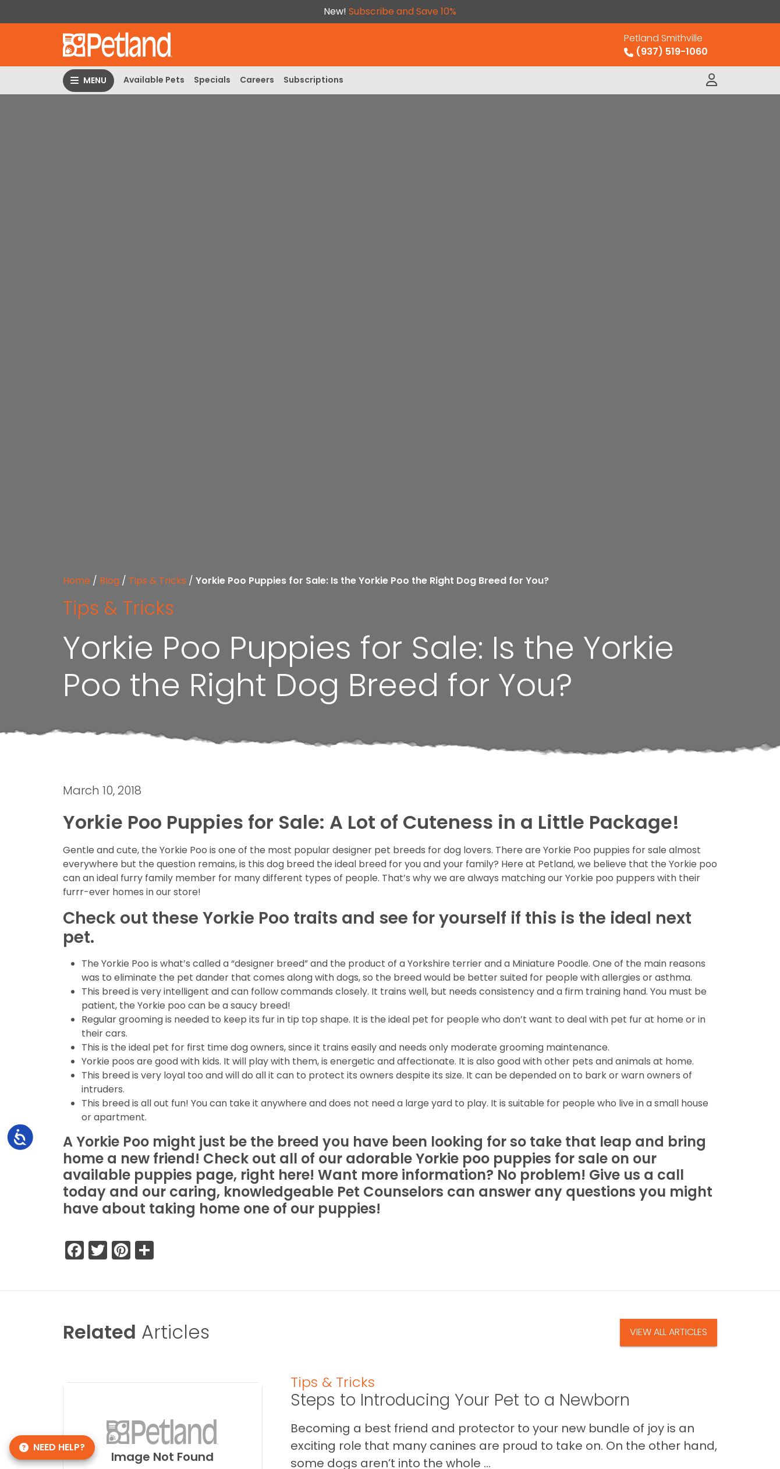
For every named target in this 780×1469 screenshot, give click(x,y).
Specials (212, 80)
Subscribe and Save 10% (402, 11)
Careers (257, 80)
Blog (109, 580)
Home (76, 580)
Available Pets (154, 80)
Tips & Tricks (157, 580)
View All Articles (668, 1332)
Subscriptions (313, 80)
